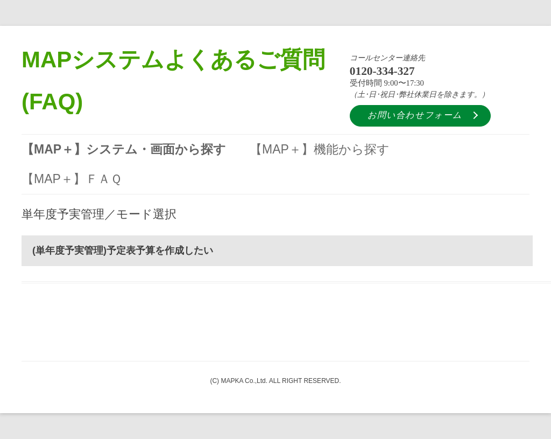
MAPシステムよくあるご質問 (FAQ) (173, 80)
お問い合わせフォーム (415, 115)
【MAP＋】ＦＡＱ (72, 179)
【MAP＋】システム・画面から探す (124, 149)
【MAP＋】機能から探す (320, 149)
